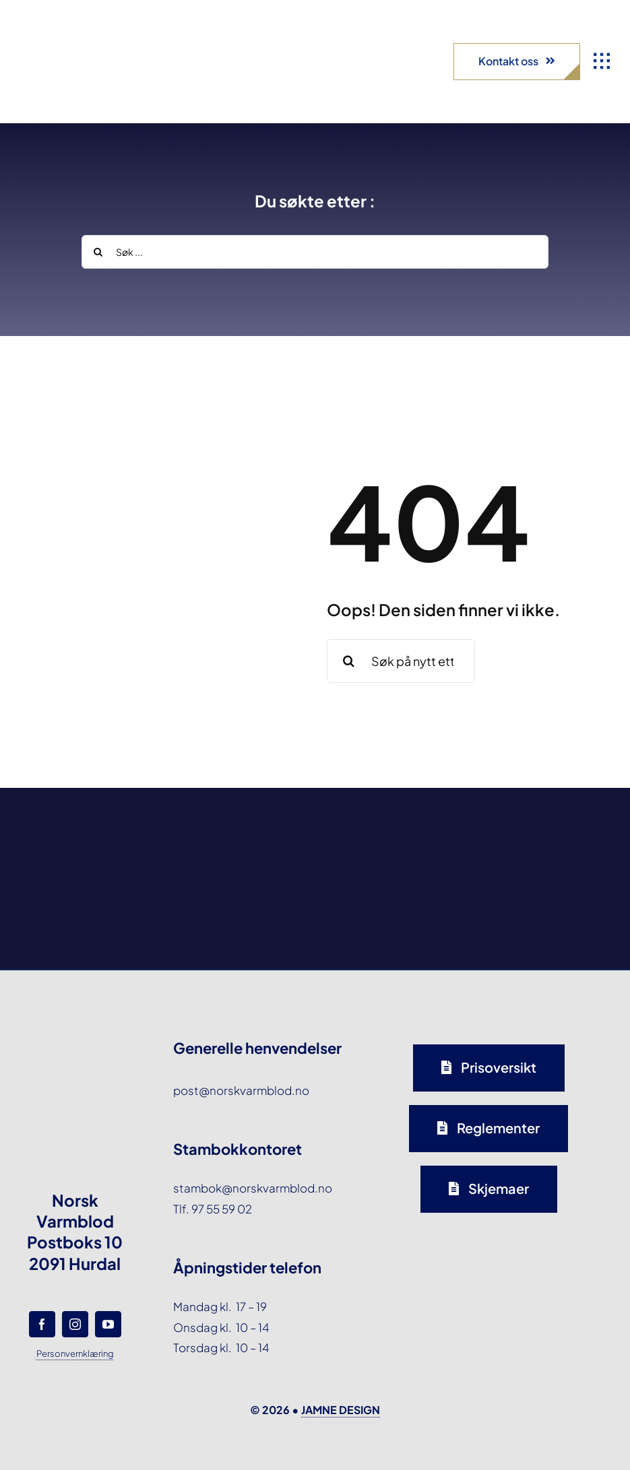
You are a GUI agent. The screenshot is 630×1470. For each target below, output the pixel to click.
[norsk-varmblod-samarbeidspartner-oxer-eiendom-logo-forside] (238, 825)
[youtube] (108, 1324)
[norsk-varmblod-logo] (57, 33)
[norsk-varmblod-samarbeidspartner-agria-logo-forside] (85, 833)
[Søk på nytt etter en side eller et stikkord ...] (401, 661)
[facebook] (42, 1324)
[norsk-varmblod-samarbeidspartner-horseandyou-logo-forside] (545, 820)
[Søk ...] (315, 252)
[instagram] (75, 1324)
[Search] (98, 252)
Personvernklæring (75, 1353)
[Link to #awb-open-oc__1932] (602, 61)
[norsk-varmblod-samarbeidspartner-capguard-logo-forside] (392, 829)
